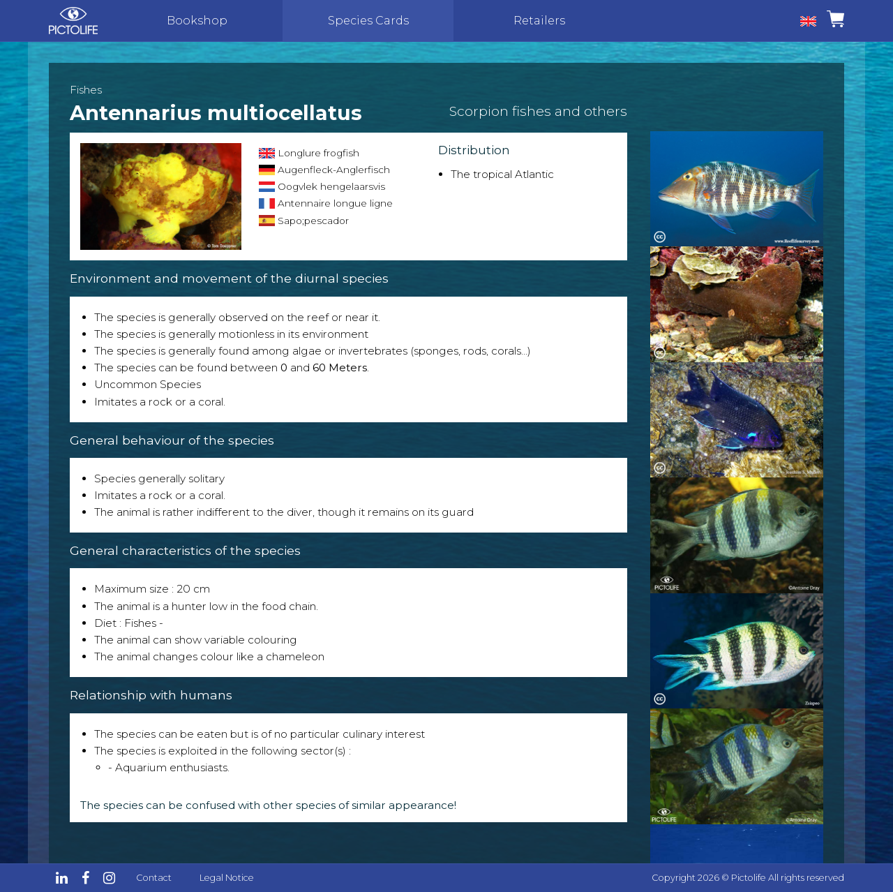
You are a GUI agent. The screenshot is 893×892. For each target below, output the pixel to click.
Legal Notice (227, 877)
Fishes (86, 89)
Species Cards (368, 20)
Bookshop (197, 20)
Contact (154, 877)
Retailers (539, 20)
